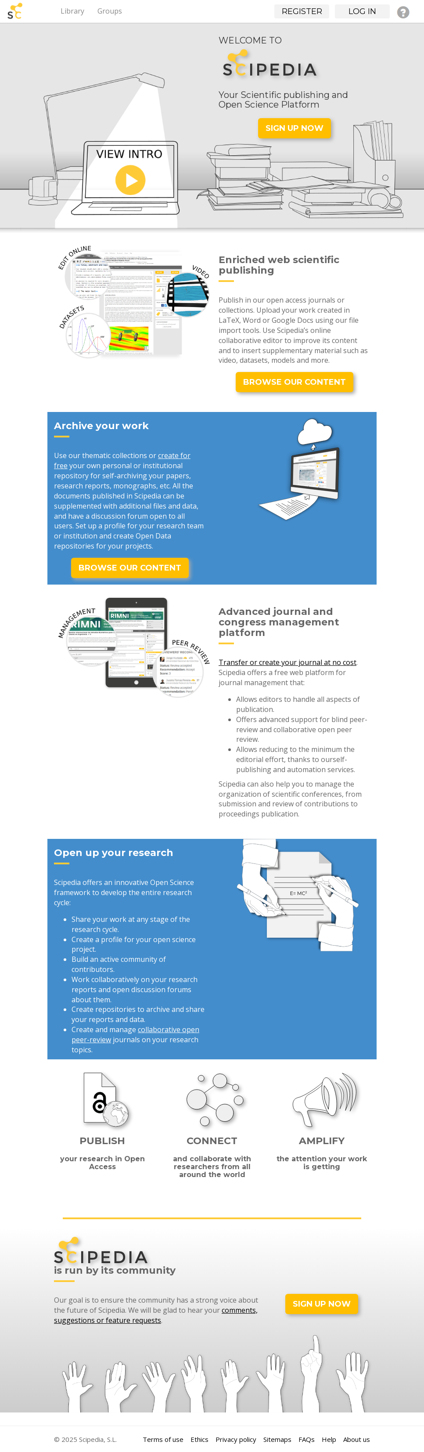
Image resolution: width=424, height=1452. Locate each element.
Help (329, 1439)
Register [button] (302, 11)
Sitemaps (277, 1439)
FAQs (306, 1439)
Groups (109, 11)
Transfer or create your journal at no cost (287, 662)
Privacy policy (236, 1439)
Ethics (199, 1439)
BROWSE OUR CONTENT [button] (294, 382)
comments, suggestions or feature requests (156, 1315)
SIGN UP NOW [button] (294, 128)
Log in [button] (362, 11)
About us (356, 1439)
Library (72, 11)
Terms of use (163, 1439)
